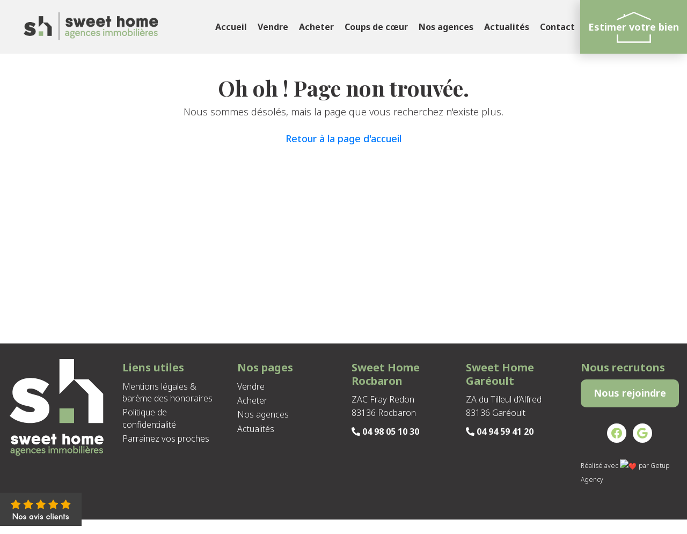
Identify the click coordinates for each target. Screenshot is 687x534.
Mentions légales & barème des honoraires (167, 392)
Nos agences (446, 27)
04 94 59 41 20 (499, 431)
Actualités (506, 27)
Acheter (316, 27)
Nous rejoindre (630, 400)
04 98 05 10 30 (385, 431)
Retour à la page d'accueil (343, 138)
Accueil (231, 27)
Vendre (273, 27)
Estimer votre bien (633, 26)
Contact (557, 27)
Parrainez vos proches (165, 438)
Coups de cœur (376, 27)
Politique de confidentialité (149, 418)
